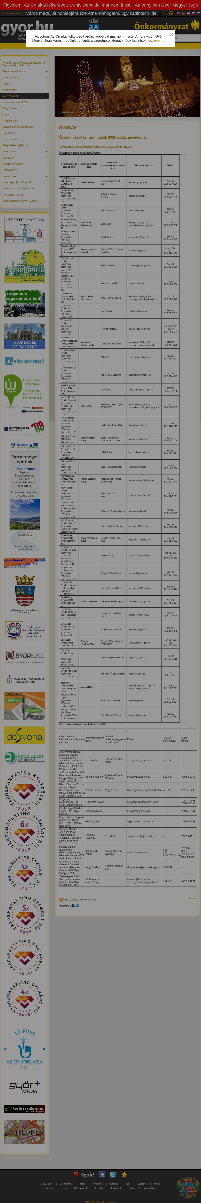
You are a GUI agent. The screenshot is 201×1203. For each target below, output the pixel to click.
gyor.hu (159, 41)
